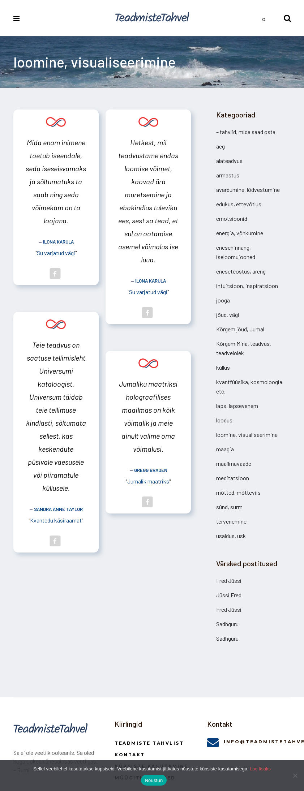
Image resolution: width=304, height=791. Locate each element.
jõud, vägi (227, 314)
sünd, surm (229, 506)
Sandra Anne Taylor (58, 509)
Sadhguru (227, 623)
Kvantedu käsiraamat (56, 520)
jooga (223, 300)
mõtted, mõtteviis (238, 492)
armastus (227, 175)
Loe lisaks (260, 768)
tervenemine (231, 521)
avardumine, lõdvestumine (248, 189)
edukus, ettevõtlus (238, 204)
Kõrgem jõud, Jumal (240, 329)
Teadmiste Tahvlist (149, 743)
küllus (223, 367)
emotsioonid (231, 218)
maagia (225, 449)
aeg (220, 146)
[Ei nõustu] (295, 775)
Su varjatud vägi (56, 252)
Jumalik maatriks (148, 481)
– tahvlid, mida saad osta (245, 131)
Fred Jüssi (228, 580)
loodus (224, 420)
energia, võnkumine (239, 232)
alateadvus (229, 160)
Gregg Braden (150, 470)
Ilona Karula (58, 242)
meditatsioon (232, 477)
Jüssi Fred (228, 595)
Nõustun (154, 780)
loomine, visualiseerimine (247, 434)
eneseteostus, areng (241, 271)
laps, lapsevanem (237, 405)
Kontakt (130, 754)
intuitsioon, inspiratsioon (247, 285)
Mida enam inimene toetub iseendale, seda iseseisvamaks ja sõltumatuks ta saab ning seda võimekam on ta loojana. (56, 181)
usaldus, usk (231, 535)
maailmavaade (233, 463)
